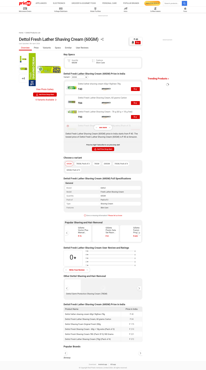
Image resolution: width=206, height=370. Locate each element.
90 (80, 117)
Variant (67, 77)
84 (80, 103)
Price (36, 47)
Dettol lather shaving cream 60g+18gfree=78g (99, 84)
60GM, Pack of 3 (73, 170)
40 (80, 89)
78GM (96, 164)
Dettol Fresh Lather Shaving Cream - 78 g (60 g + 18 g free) (105, 111)
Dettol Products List (32, 33)
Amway (67, 357)
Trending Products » (158, 78)
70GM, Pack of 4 (121, 164)
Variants (47, 47)
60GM (69, 164)
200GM (107, 164)
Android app (102, 364)
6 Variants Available (45, 99)
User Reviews (82, 47)
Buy (138, 42)
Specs (58, 47)
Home (21, 33)
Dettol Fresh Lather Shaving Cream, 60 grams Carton (102, 98)
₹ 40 (136, 39)
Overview (25, 47)
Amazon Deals (152, 3)
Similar (68, 47)
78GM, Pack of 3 (83, 164)
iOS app (113, 364)
